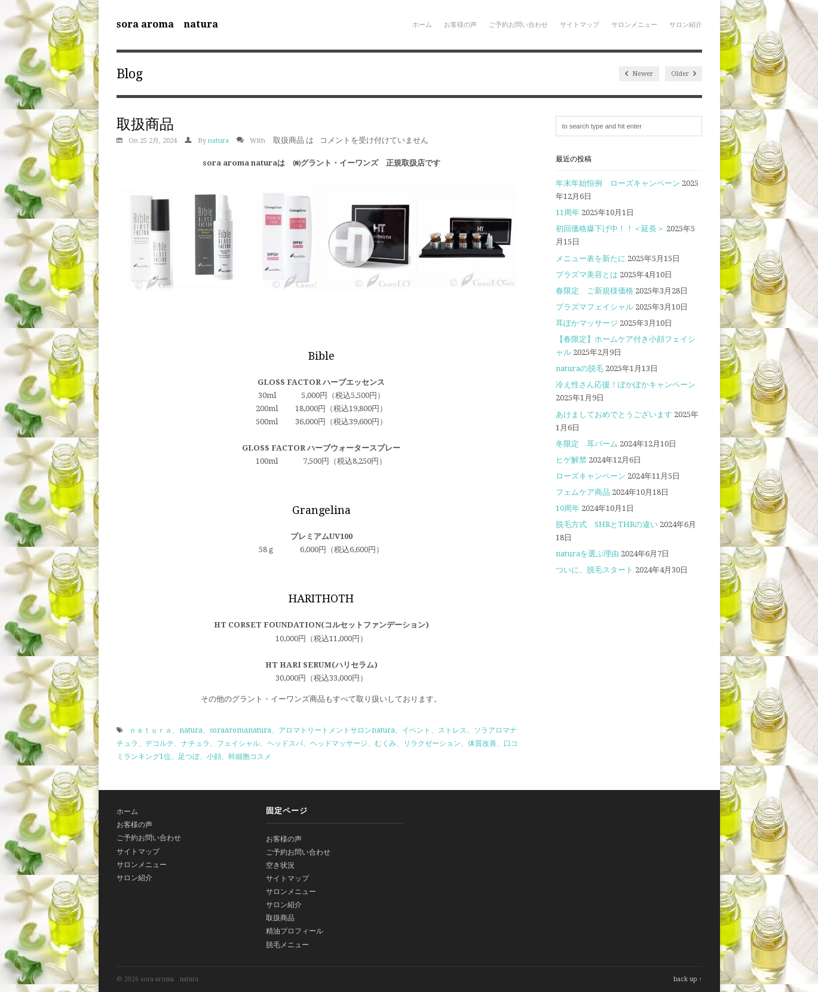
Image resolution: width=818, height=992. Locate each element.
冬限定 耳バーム (587, 443)
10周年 (568, 508)
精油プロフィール (294, 931)
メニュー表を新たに (591, 258)
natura (218, 141)
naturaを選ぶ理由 (587, 553)
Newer (639, 73)
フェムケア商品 (583, 492)
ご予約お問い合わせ (518, 25)
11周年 (568, 212)
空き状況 (280, 865)
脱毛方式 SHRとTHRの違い (607, 524)
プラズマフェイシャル (594, 306)
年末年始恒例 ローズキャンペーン (618, 183)
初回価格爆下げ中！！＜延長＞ (610, 228)
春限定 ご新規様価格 (594, 290)
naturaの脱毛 (579, 368)
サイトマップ (579, 25)
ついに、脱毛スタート (594, 569)
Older (683, 73)
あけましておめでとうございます (614, 414)
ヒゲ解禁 (571, 459)
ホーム (422, 25)
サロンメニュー (634, 25)
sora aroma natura (167, 24)
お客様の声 (460, 25)
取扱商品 (280, 918)
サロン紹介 (685, 25)
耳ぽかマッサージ (587, 323)
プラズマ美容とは (587, 274)
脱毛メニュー (287, 945)
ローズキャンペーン (591, 475)
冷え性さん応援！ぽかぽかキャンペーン (626, 384)
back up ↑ (687, 979)
